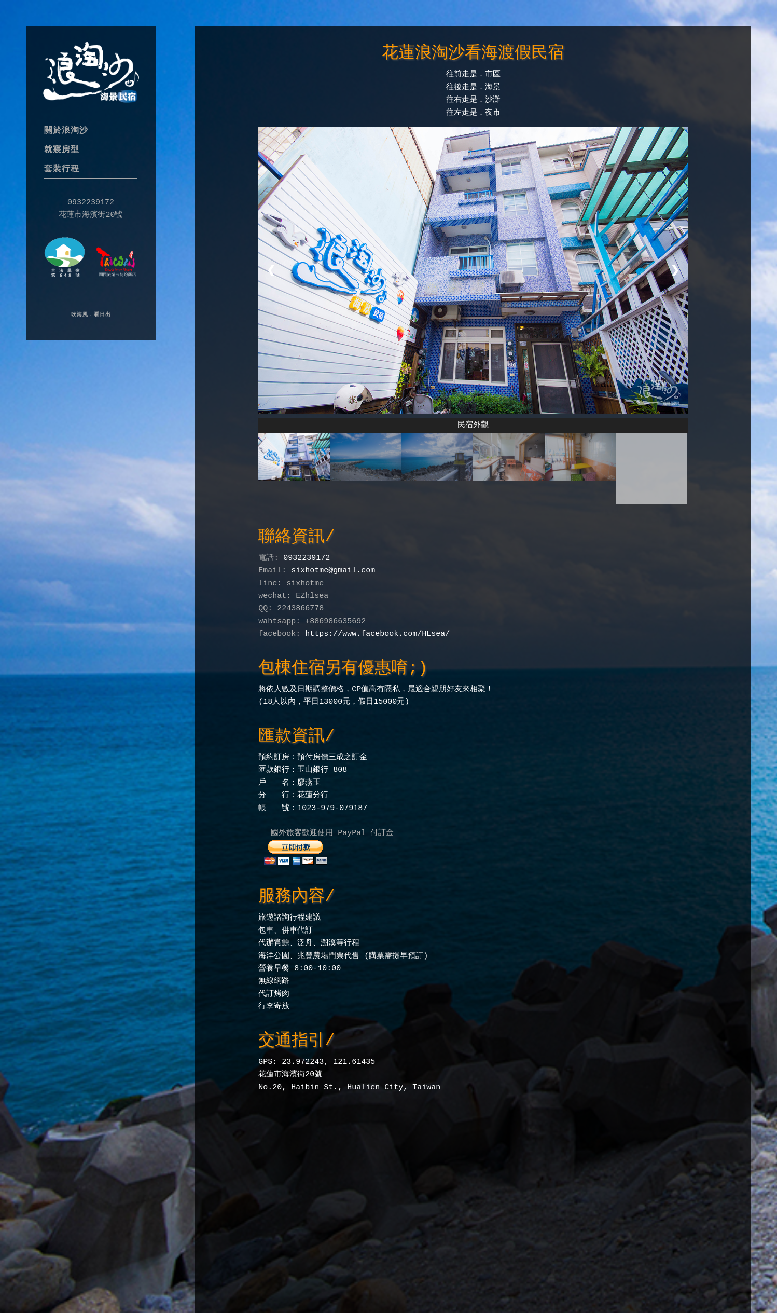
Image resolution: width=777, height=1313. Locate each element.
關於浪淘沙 (66, 130)
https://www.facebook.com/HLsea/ (377, 631)
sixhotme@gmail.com (333, 568)
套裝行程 (61, 168)
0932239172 (306, 555)
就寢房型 (61, 149)
